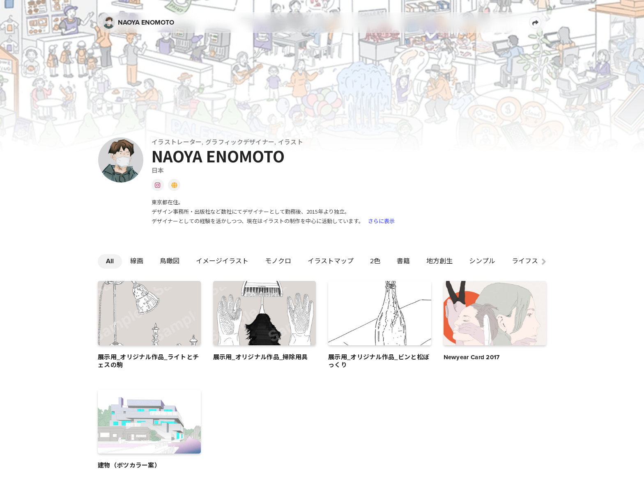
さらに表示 (381, 221)
